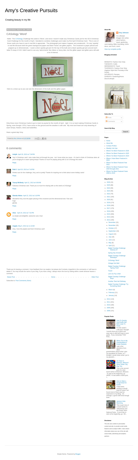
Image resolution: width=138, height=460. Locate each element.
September (112, 231)
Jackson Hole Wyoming (120, 402)
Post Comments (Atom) (23, 280)
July (110, 237)
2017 (109, 208)
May (110, 243)
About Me (109, 143)
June (110, 240)
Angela (14, 226)
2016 (109, 211)
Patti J (14, 169)
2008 (109, 311)
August (111, 234)
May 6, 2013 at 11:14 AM (26, 226)
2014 (109, 217)
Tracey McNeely (18, 182)
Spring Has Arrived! (114, 253)
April (110, 245)
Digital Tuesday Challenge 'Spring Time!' (116, 267)
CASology (19, 39)
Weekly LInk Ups (111, 148)
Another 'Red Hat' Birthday (117, 281)
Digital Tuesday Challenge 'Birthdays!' (116, 256)
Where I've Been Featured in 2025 (117, 153)
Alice (14, 213)
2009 (109, 308)
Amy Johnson (124, 33)
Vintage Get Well (113, 263)
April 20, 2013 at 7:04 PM (26, 154)
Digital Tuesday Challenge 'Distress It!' (116, 249)
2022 (109, 194)
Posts (108, 117)
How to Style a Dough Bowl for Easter (121, 383)
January (111, 295)
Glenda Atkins (17, 195)
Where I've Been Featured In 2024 (117, 156)
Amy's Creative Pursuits (31, 10)
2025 (109, 185)
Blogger (77, 454)
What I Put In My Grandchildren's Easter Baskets (122, 342)
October (111, 228)
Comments (110, 121)
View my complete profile (112, 49)
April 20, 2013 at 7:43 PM (26, 169)
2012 (109, 299)
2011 (109, 302)
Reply (14, 163)
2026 (109, 182)
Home (53, 277)
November (112, 225)
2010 (109, 305)
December (112, 222)
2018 (109, 205)
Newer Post (11, 277)
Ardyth (14, 154)
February (112, 292)
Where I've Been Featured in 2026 (117, 151)
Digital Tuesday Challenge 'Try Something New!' (118, 285)
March (111, 290)
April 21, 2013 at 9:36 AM (32, 182)
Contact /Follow (111, 146)
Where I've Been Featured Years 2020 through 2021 (117, 168)
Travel (110, 271)
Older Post (95, 277)
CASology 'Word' (113, 260)
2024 (109, 188)
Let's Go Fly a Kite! (114, 274)
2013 (109, 220)
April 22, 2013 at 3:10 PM (31, 195)
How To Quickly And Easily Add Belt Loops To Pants (121, 323)
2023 (109, 191)
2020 (109, 199)
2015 (109, 214)
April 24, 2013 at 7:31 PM (25, 213)
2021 (109, 197)
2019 (109, 202)
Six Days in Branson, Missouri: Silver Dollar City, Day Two (122, 363)
